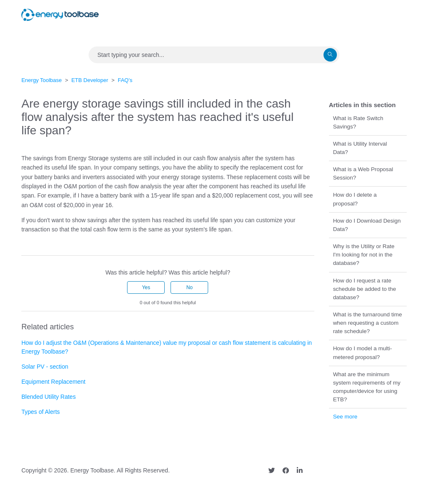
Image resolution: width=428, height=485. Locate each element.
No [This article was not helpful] (189, 287)
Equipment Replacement (53, 381)
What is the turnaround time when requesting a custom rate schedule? (367, 322)
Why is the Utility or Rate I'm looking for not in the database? (364, 254)
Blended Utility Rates (48, 396)
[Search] (214, 54)
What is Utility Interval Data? (360, 148)
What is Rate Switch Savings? (358, 122)
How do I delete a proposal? (355, 199)
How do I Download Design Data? (367, 225)
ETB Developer (89, 80)
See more (345, 416)
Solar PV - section (44, 366)
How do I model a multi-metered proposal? (362, 352)
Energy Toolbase (41, 80)
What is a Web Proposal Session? (363, 173)
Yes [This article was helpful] (146, 287)
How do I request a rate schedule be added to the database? (364, 288)
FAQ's (125, 80)
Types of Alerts (40, 411)
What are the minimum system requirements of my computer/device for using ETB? (366, 387)
